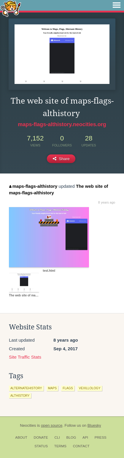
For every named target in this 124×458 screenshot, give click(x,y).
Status (41, 446)
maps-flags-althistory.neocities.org (62, 124)
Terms (60, 446)
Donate (41, 437)
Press (100, 437)
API (85, 437)
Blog (71, 437)
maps (52, 388)
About (21, 437)
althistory (20, 395)
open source (51, 425)
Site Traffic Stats (25, 356)
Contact (81, 446)
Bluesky (94, 425)
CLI (57, 437)
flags (68, 388)
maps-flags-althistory (33, 186)
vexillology (90, 388)
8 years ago (106, 202)
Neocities (28, 425)
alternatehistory (26, 388)
